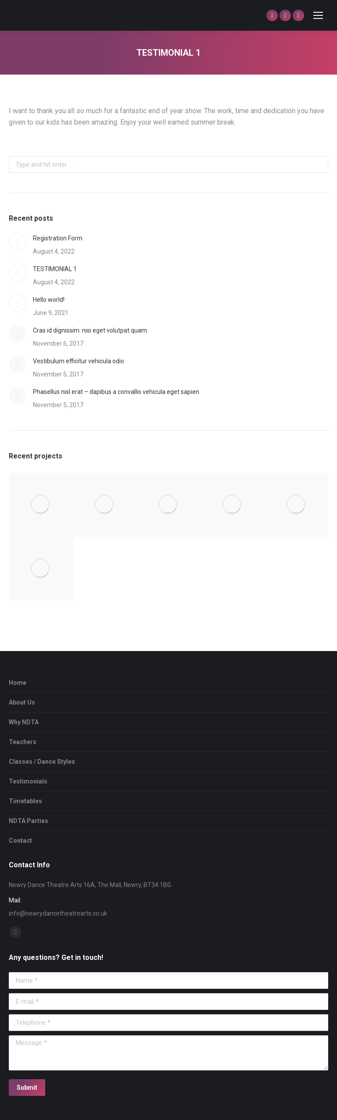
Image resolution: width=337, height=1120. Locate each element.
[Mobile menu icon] (318, 15)
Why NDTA (24, 722)
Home (17, 682)
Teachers (22, 741)
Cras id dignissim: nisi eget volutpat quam (90, 330)
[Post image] (17, 241)
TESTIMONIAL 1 (55, 268)
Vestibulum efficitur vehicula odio (78, 361)
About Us (22, 702)
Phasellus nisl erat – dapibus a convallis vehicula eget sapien (116, 391)
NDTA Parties (28, 820)
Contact (20, 840)
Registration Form (57, 238)
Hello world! (49, 299)
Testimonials (28, 781)
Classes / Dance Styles (42, 761)
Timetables (25, 801)
